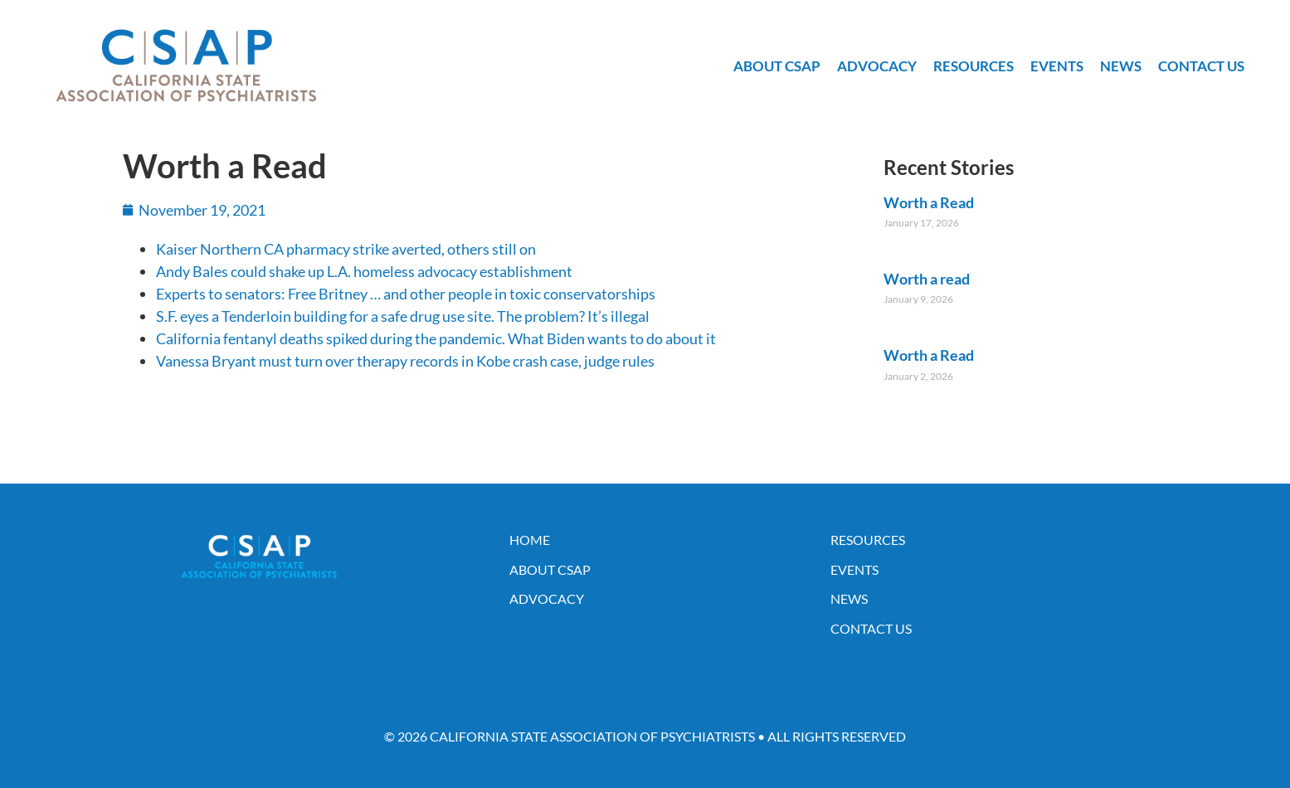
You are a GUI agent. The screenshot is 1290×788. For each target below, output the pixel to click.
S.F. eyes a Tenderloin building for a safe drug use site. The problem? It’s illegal (403, 316)
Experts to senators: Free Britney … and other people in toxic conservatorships (405, 294)
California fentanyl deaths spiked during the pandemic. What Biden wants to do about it (436, 338)
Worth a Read (929, 202)
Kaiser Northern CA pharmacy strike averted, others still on (346, 249)
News (1121, 66)
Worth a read (927, 279)
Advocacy (877, 66)
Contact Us (1201, 66)
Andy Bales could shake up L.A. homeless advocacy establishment (364, 271)
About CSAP (776, 66)
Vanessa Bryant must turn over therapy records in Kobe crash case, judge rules (405, 361)
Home (529, 539)
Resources (973, 66)
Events (1056, 66)
